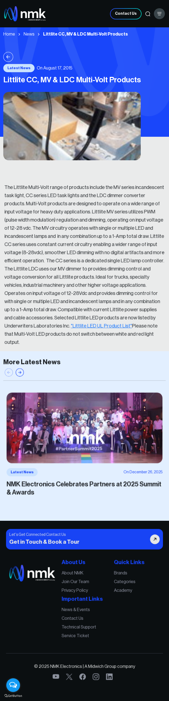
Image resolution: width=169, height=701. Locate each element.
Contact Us (126, 14)
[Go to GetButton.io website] (13, 695)
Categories (121, 585)
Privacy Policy (76, 593)
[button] (20, 378)
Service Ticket (76, 634)
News (29, 34)
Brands (117, 577)
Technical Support (79, 627)
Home (9, 34)
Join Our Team (76, 585)
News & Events (76, 611)
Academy (119, 593)
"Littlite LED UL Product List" (100, 320)
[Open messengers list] (13, 685)
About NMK (73, 577)
